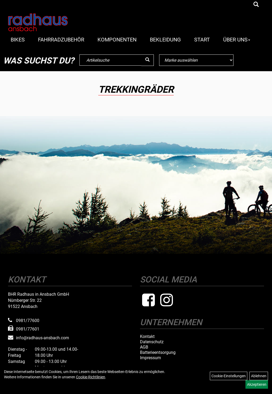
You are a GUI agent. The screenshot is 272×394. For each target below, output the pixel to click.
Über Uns (236, 39)
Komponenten (117, 39)
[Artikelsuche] (256, 5)
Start (202, 39)
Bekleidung (165, 39)
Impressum (150, 357)
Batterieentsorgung (158, 352)
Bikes (18, 39)
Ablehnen (258, 376)
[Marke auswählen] (196, 60)
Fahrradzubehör (61, 39)
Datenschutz (152, 342)
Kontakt (147, 336)
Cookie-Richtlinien (90, 377)
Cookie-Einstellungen (228, 376)
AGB (144, 347)
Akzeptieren (256, 384)
